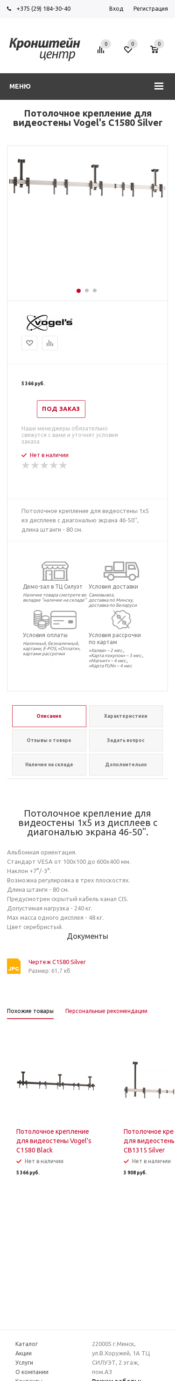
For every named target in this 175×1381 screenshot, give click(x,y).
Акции (23, 1353)
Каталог (26, 1344)
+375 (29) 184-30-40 (43, 8)
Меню (20, 86)
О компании (32, 1372)
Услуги (24, 1363)
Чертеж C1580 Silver (57, 961)
